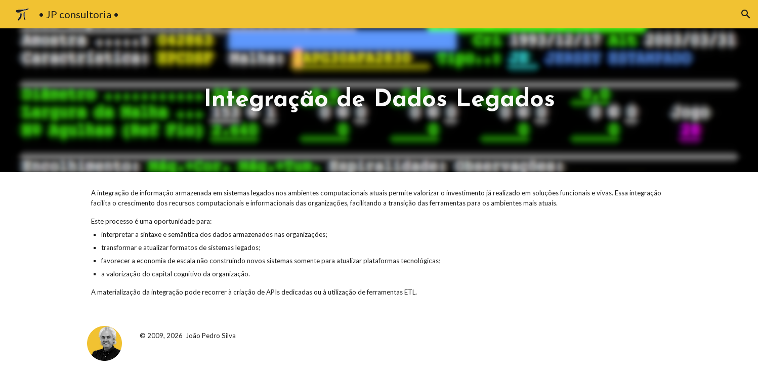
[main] (379, 100)
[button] (746, 14)
